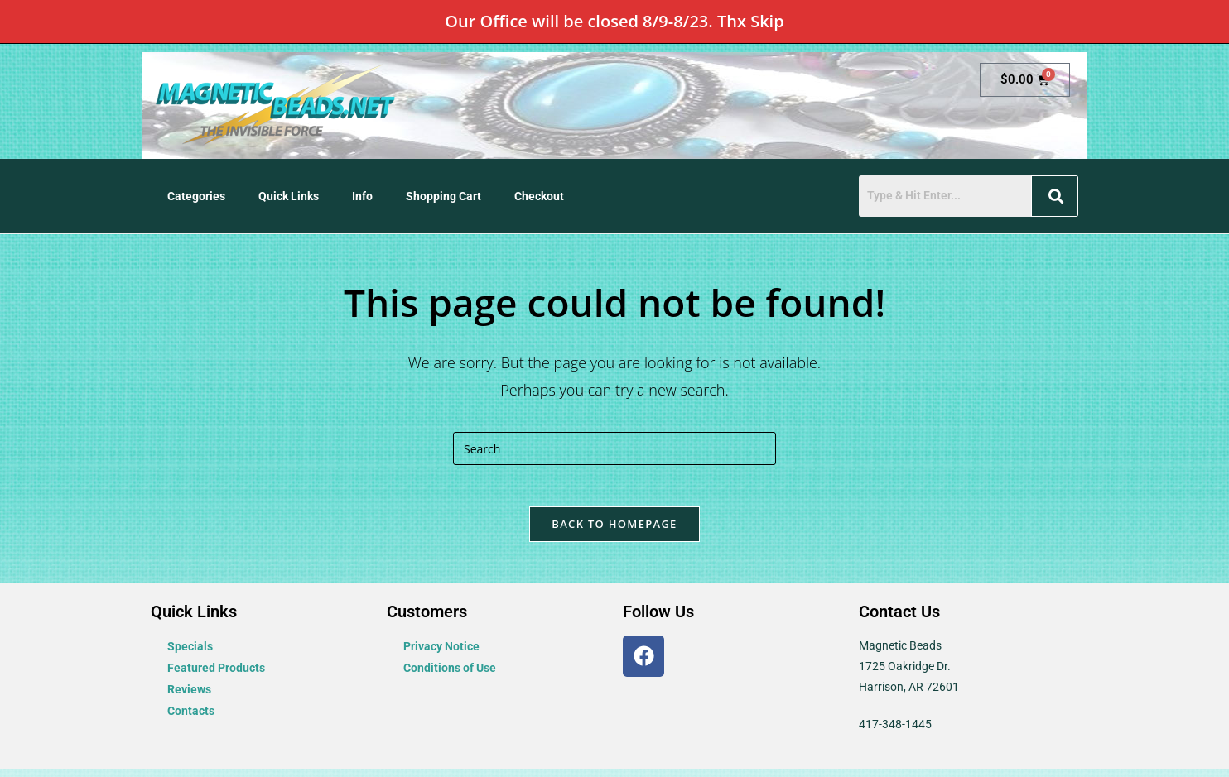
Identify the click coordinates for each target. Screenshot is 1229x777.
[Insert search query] (614, 448)
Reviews (189, 697)
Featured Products (216, 676)
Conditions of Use (449, 676)
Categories (196, 196)
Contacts (190, 719)
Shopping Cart (443, 196)
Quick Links (288, 196)
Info (362, 196)
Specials (190, 654)
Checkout (539, 196)
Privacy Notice (441, 654)
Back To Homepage (614, 532)
